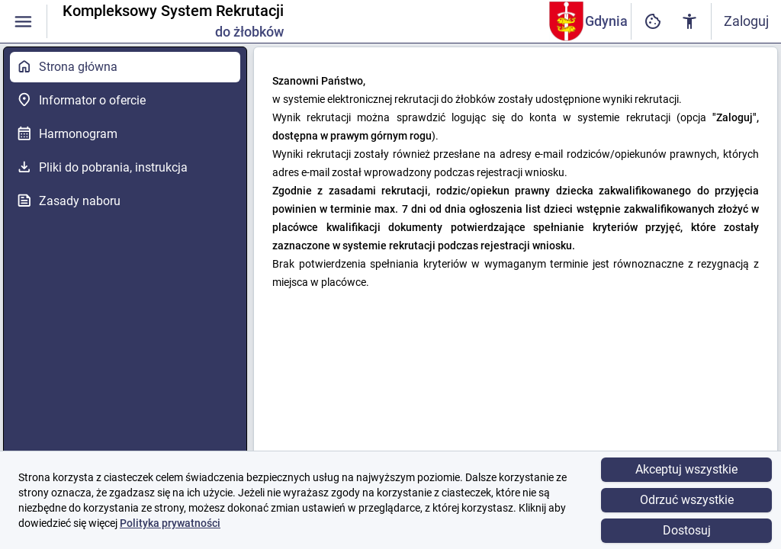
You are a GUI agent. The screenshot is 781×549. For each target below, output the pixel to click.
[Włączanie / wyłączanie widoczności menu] (23, 22)
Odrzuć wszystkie (687, 500)
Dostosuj (687, 530)
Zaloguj (746, 21)
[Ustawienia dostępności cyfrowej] (653, 21)
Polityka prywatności (170, 523)
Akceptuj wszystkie (686, 469)
